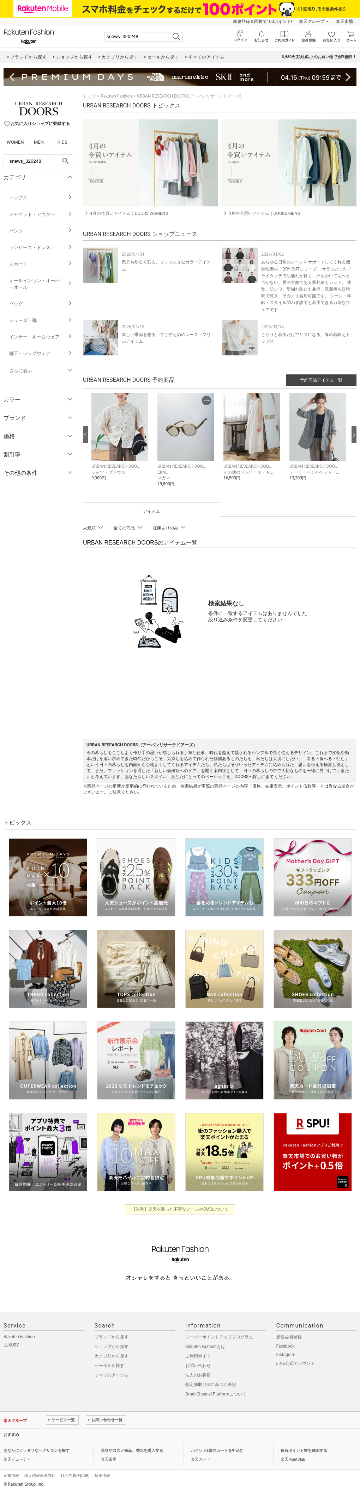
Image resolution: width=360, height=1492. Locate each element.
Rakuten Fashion (116, 96)
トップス (40, 197)
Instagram (285, 1354)
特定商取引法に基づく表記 (210, 1384)
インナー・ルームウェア (40, 337)
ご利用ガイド (198, 1356)
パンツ (40, 231)
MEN (39, 142)
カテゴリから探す (111, 1356)
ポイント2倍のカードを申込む (217, 1450)
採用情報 (102, 1475)
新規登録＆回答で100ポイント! (262, 21)
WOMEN (15, 142)
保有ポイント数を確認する (304, 1450)
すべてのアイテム (111, 1375)
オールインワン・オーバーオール (40, 284)
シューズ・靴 (40, 320)
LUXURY (11, 1345)
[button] (121, 442)
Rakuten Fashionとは (205, 1346)
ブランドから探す (111, 1337)
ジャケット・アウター (40, 214)
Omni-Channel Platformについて (215, 1394)
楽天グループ (311, 21)
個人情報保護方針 (39, 1475)
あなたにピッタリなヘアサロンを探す (37, 1450)
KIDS (62, 142)
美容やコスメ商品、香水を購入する (132, 1450)
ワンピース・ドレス (40, 247)
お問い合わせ (198, 1365)
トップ (89, 96)
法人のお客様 (198, 1375)
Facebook (285, 1346)
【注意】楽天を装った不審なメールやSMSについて (180, 1209)
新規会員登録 (289, 1337)
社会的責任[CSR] (75, 1475)
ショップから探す (111, 1346)
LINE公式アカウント (295, 1363)
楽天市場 (344, 21)
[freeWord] (39, 161)
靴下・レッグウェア (40, 353)
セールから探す (109, 1365)
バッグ (40, 303)
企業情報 (11, 1475)
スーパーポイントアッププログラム (219, 1337)
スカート (40, 264)
